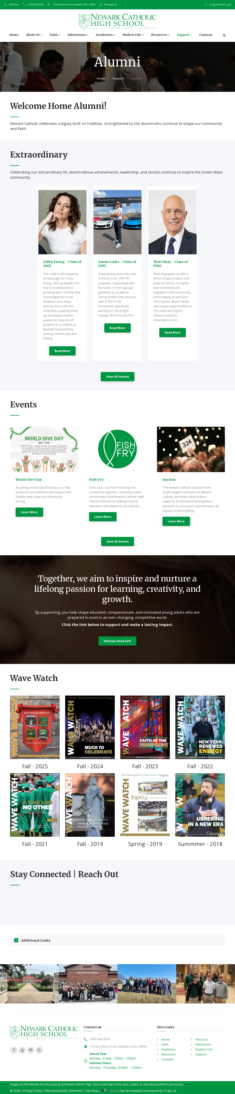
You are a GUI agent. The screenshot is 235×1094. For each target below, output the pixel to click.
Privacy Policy (32, 1091)
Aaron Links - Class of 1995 (117, 264)
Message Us (110, 4)
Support (183, 35)
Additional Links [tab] (32, 940)
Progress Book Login (220, 4)
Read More (62, 351)
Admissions (77, 35)
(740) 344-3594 (35, 4)
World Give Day (29, 479)
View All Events (117, 541)
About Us (33, 35)
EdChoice (14, 4)
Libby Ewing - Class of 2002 (62, 264)
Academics (104, 35)
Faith (54, 35)
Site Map (92, 1091)
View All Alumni (117, 377)
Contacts (205, 35)
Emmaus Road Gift (117, 641)
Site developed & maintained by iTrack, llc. (139, 1091)
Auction (169, 479)
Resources (159, 35)
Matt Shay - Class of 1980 (170, 264)
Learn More (29, 512)
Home (14, 35)
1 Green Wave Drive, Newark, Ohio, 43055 (74, 4)
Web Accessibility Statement (64, 1091)
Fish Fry (96, 479)
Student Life (132, 35)
